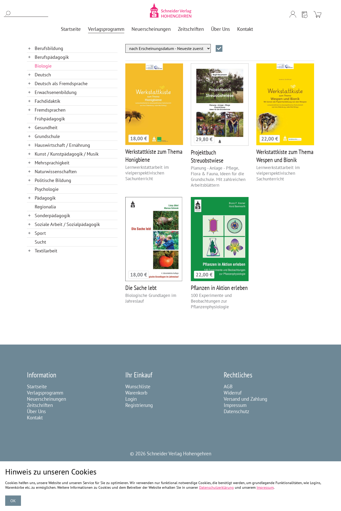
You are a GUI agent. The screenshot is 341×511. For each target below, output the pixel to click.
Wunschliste (137, 386)
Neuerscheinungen (46, 399)
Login (131, 399)
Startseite (37, 386)
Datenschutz (236, 411)
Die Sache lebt (141, 288)
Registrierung (139, 405)
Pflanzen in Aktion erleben (219, 288)
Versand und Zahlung (245, 399)
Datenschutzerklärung (216, 487)
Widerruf (233, 393)
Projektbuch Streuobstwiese (207, 156)
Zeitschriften (40, 405)
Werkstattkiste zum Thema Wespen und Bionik (285, 156)
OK (13, 500)
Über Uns (36, 411)
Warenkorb (136, 393)
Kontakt (35, 417)
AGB (228, 386)
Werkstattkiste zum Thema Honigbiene (154, 156)
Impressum (235, 405)
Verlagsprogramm (45, 393)
